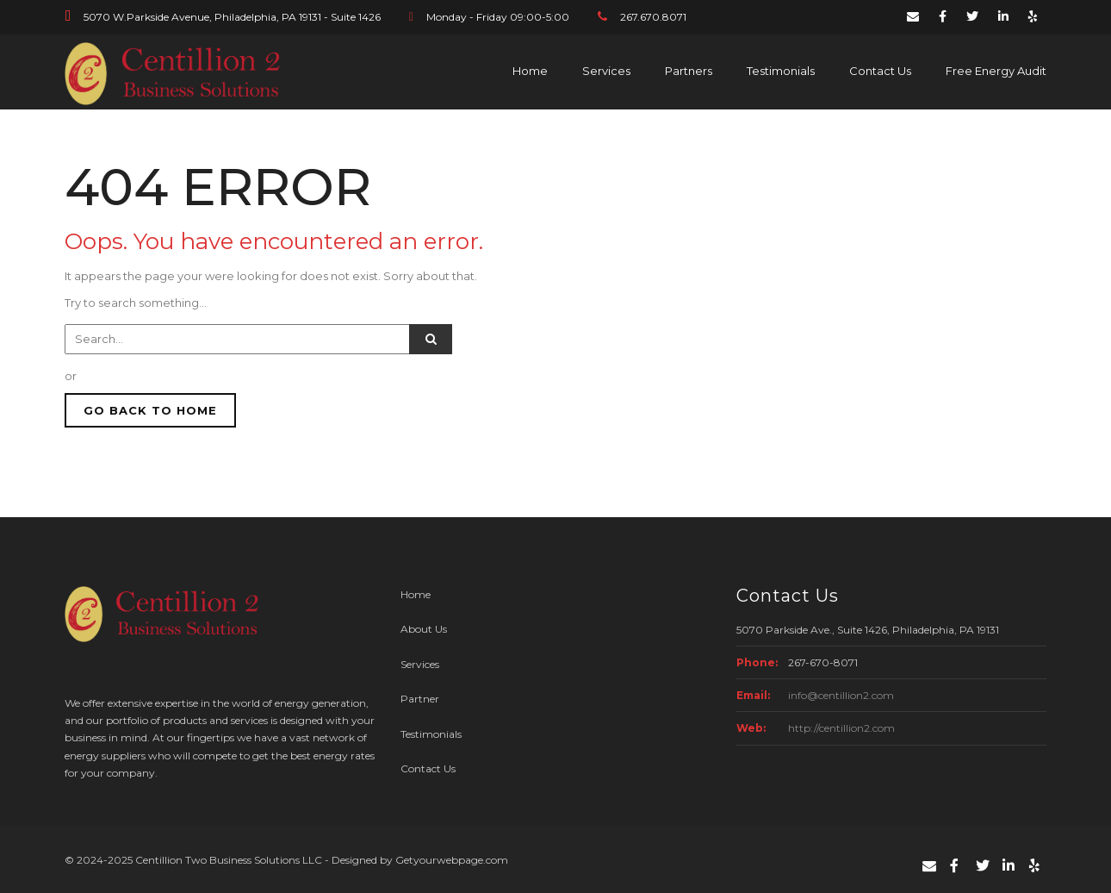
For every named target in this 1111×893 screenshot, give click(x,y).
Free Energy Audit (996, 71)
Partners (688, 71)
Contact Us (880, 71)
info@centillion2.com (841, 695)
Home (530, 71)
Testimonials (781, 71)
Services (606, 71)
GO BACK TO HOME (150, 410)
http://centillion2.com (841, 727)
